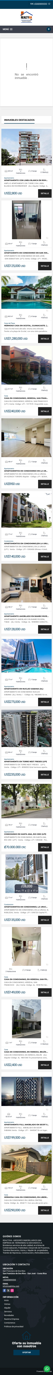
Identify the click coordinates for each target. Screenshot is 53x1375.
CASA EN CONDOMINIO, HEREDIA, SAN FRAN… (26, 398)
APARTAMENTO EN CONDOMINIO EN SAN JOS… (26, 253)
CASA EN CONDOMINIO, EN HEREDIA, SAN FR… (26, 979)
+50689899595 (40, 4)
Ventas (7, 1304)
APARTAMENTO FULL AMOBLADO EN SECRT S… (26, 1125)
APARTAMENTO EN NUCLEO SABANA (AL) (23, 689)
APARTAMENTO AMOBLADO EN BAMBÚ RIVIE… (26, 616)
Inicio (6, 1300)
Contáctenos (9, 1323)
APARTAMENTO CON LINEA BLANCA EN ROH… (26, 180)
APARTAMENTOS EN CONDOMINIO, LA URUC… (25, 907)
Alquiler (7, 1308)
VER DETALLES (26, 147)
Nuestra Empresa (11, 1319)
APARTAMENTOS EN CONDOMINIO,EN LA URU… (26, 543)
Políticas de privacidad (13, 1326)
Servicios (8, 1311)
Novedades (9, 1315)
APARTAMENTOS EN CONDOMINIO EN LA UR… (25, 471)
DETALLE (45, 193)
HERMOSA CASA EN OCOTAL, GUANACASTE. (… (26, 326)
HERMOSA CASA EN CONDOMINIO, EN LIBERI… (26, 1197)
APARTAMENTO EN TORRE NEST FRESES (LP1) (25, 762)
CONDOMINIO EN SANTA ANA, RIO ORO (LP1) (25, 834)
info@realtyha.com (11, 1286)
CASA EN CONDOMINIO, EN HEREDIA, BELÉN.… (26, 1052)
